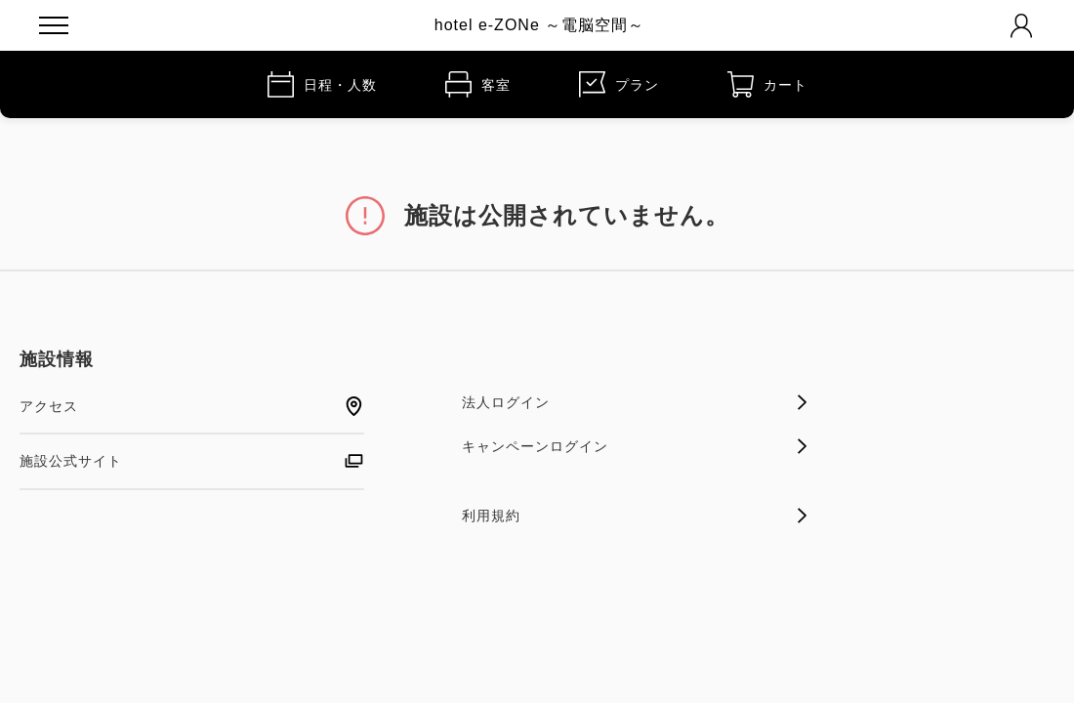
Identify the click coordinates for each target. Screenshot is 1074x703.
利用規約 (634, 515)
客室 (478, 84)
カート (767, 84)
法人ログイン (634, 402)
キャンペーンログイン (634, 446)
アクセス (192, 406)
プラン (619, 84)
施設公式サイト (192, 461)
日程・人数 (322, 84)
